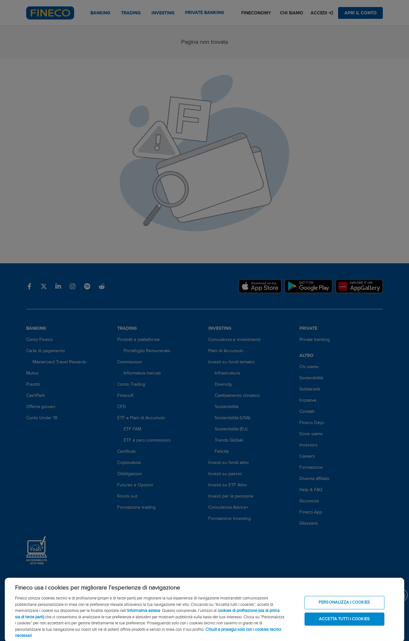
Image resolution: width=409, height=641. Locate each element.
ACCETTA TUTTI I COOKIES (344, 625)
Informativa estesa (143, 617)
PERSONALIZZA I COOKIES (344, 608)
